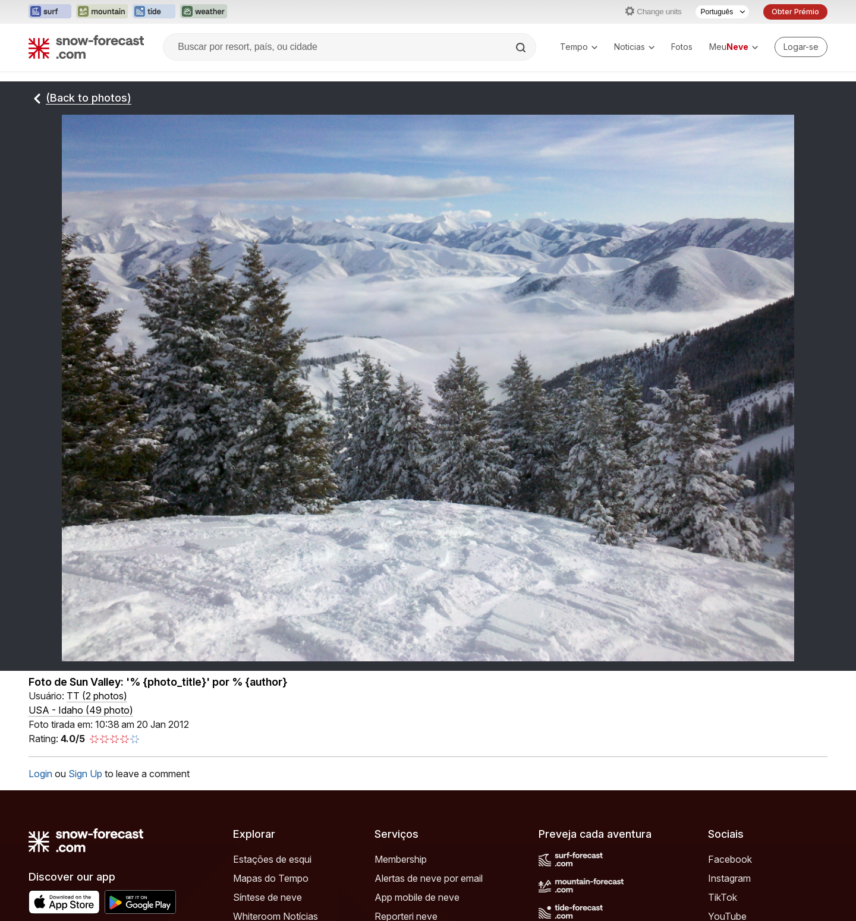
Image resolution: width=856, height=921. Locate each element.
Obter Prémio (795, 11)
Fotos (682, 47)
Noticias (634, 47)
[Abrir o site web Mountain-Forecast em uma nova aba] (102, 12)
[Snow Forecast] (86, 47)
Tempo (578, 47)
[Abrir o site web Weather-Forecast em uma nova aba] (203, 12)
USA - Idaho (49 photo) (81, 710)
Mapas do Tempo (271, 878)
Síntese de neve (267, 897)
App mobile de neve (417, 897)
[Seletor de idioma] (722, 11)
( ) (97, 696)
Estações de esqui (272, 859)
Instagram (729, 878)
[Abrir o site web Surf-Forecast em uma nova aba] (50, 12)
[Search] (522, 47)
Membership (400, 859)
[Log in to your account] (801, 47)
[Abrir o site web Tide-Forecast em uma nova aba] (154, 12)
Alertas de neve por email (428, 878)
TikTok (722, 897)
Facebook (730, 859)
